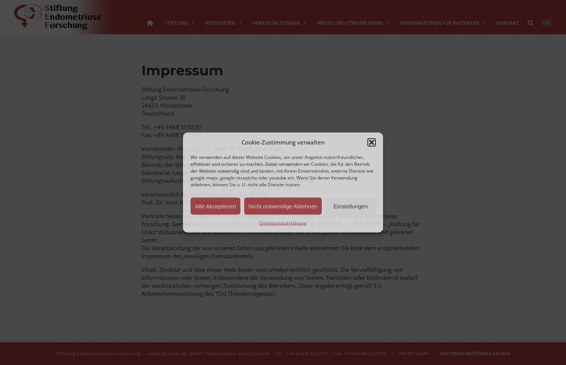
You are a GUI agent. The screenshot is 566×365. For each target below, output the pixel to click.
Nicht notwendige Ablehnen (283, 206)
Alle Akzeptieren (215, 206)
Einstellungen (350, 206)
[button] (371, 142)
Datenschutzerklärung (283, 223)
